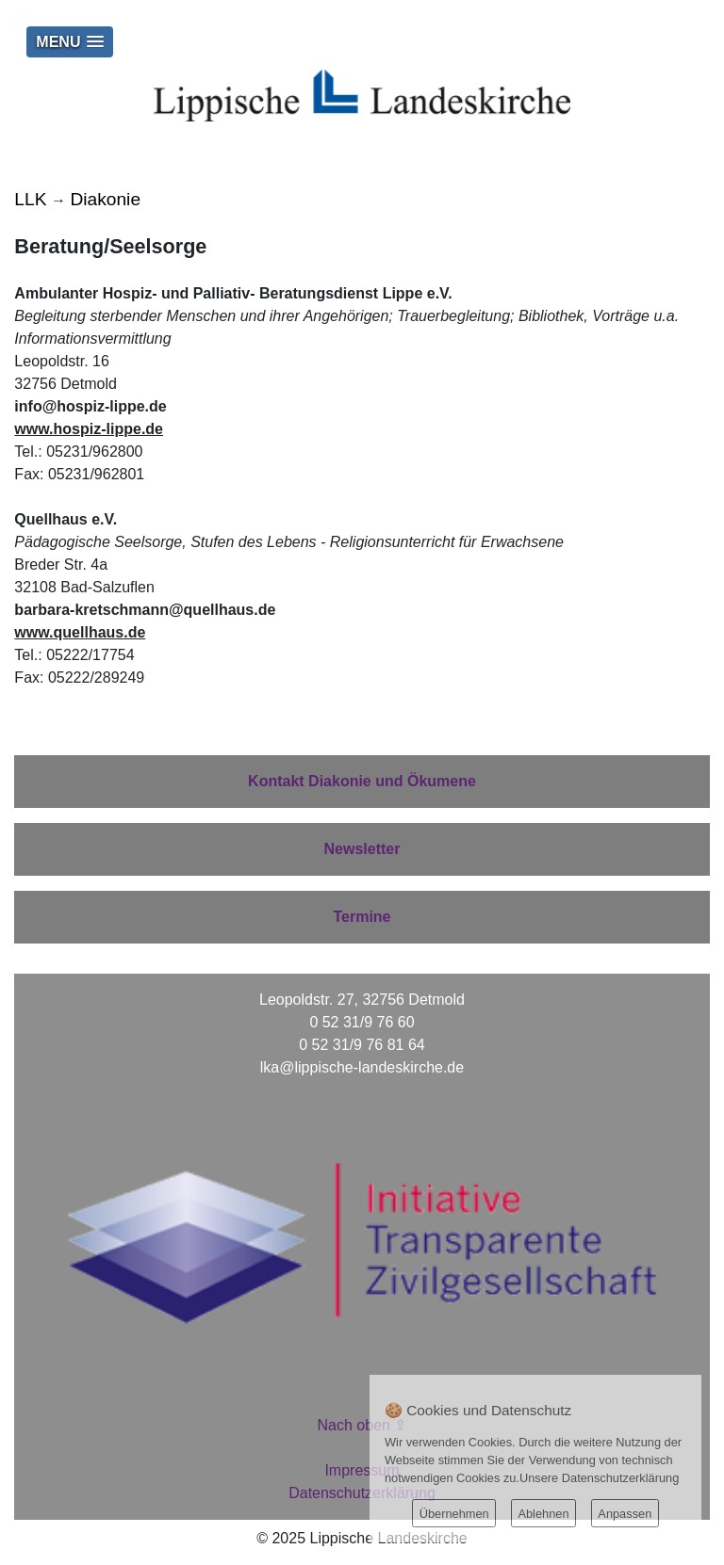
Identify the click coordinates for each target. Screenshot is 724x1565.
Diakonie (105, 199)
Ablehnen (543, 1514)
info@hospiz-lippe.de (90, 406)
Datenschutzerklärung (362, 1493)
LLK (30, 199)
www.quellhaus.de (79, 632)
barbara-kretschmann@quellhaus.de (144, 610)
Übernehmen (454, 1514)
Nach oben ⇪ (362, 1425)
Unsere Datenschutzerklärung (599, 1478)
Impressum (361, 1470)
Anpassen (624, 1514)
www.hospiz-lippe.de (88, 429)
